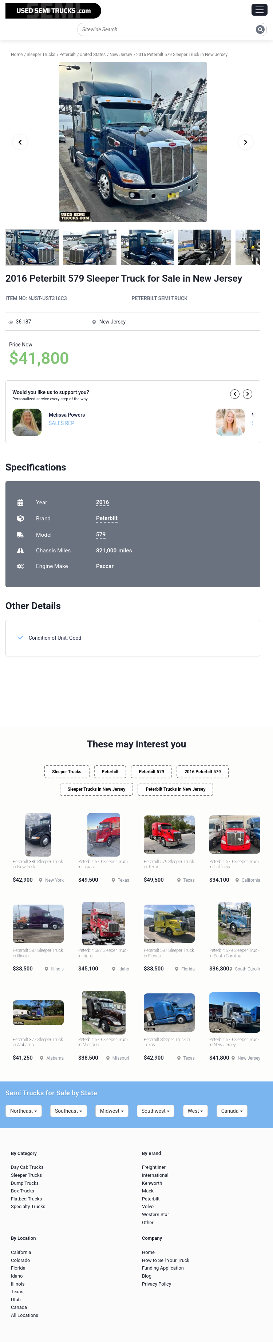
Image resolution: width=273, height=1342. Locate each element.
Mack (148, 1191)
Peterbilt (107, 518)
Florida (18, 1268)
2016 (102, 502)
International (155, 1175)
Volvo (148, 1206)
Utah (16, 1299)
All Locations (24, 1315)
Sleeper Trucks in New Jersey (97, 789)
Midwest (112, 1111)
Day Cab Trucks (27, 1167)
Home (148, 1252)
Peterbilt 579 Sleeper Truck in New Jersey (234, 1042)
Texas (17, 1291)
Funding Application (163, 1268)
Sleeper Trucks (66, 771)
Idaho (17, 1276)
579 (101, 534)
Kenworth (152, 1183)
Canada (232, 1111)
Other (148, 1222)
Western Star (155, 1214)
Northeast (23, 1111)
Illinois (17, 1284)
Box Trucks (22, 1191)
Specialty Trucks (28, 1206)
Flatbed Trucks (26, 1199)
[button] (235, 394)
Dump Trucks (25, 1183)
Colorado (20, 1260)
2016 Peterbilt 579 (203, 771)
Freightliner (154, 1167)
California (21, 1252)
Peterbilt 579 (151, 771)
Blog (146, 1276)
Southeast (68, 1111)
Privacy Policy (156, 1284)
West (195, 1111)
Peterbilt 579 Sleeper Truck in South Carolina (234, 953)
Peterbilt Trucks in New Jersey (175, 789)
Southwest (156, 1111)
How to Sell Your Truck (165, 1260)
